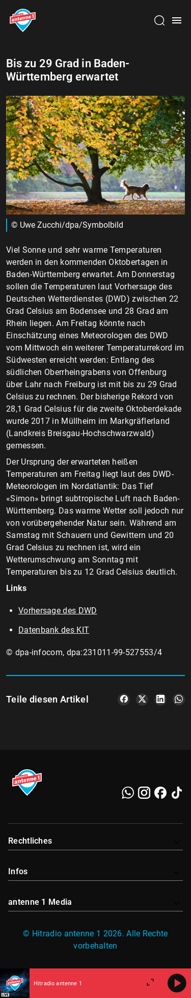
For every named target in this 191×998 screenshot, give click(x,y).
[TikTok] (177, 793)
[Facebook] (160, 793)
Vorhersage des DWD (57, 610)
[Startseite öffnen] (22, 20)
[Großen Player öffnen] (150, 983)
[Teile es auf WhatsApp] (179, 699)
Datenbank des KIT (53, 630)
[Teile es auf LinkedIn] (160, 699)
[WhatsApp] (128, 793)
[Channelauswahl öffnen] (159, 20)
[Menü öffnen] (177, 20)
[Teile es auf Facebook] (124, 699)
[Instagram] (144, 793)
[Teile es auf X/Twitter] (142, 699)
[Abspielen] (177, 983)
